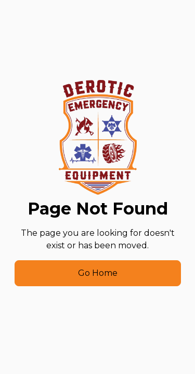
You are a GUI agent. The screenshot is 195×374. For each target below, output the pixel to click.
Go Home (98, 273)
